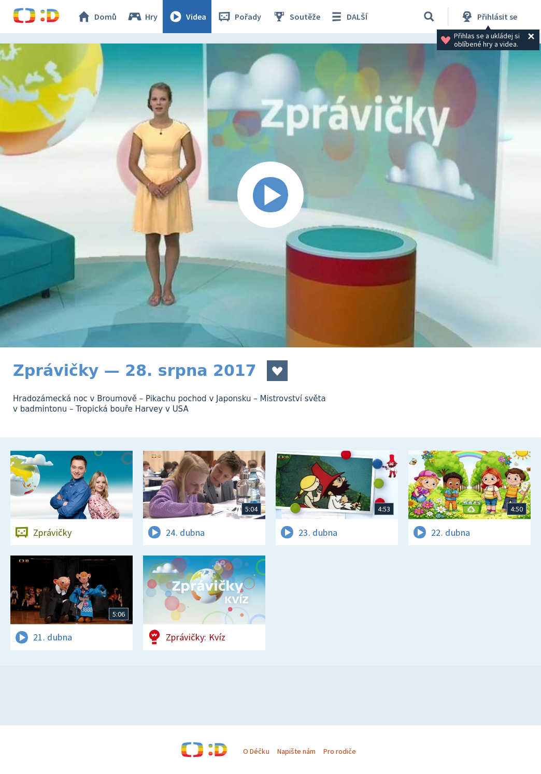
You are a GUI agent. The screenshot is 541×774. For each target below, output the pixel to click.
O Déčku (256, 751)
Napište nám (296, 751)
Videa (187, 16)
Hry (142, 16)
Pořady (239, 16)
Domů (96, 16)
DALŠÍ (348, 16)
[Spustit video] (270, 195)
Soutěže (296, 16)
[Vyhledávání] (429, 16)
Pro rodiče (339, 751)
